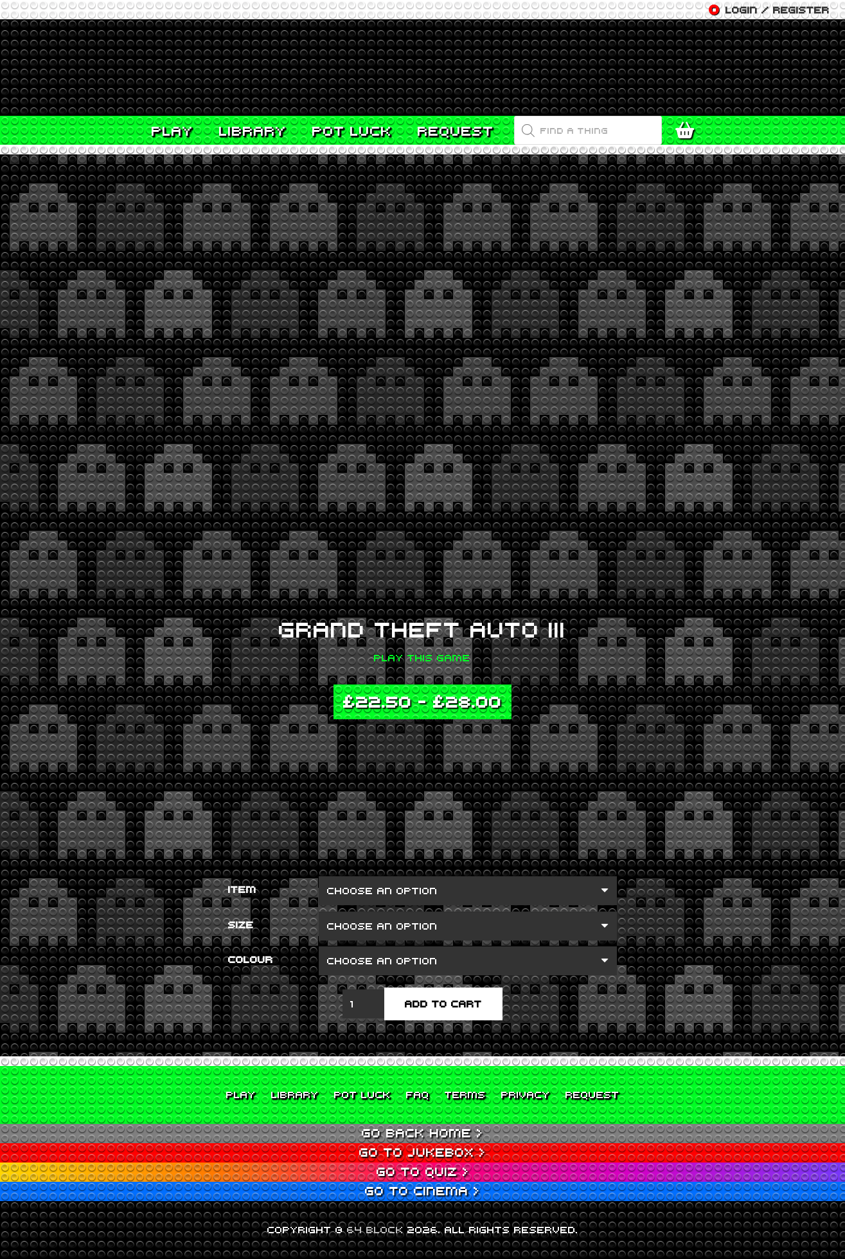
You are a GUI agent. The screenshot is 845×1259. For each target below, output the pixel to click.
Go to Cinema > (422, 1190)
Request (592, 1094)
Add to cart (443, 1003)
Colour (250, 959)
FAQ (417, 1094)
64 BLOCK (375, 1229)
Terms (465, 1094)
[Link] (422, 67)
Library (295, 1094)
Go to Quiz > (423, 1171)
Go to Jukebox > (422, 1152)
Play (241, 1094)
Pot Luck (362, 1094)
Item (242, 889)
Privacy (525, 1094)
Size (241, 924)
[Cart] (688, 130)
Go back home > (422, 1133)
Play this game (422, 657)
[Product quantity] (363, 1003)
